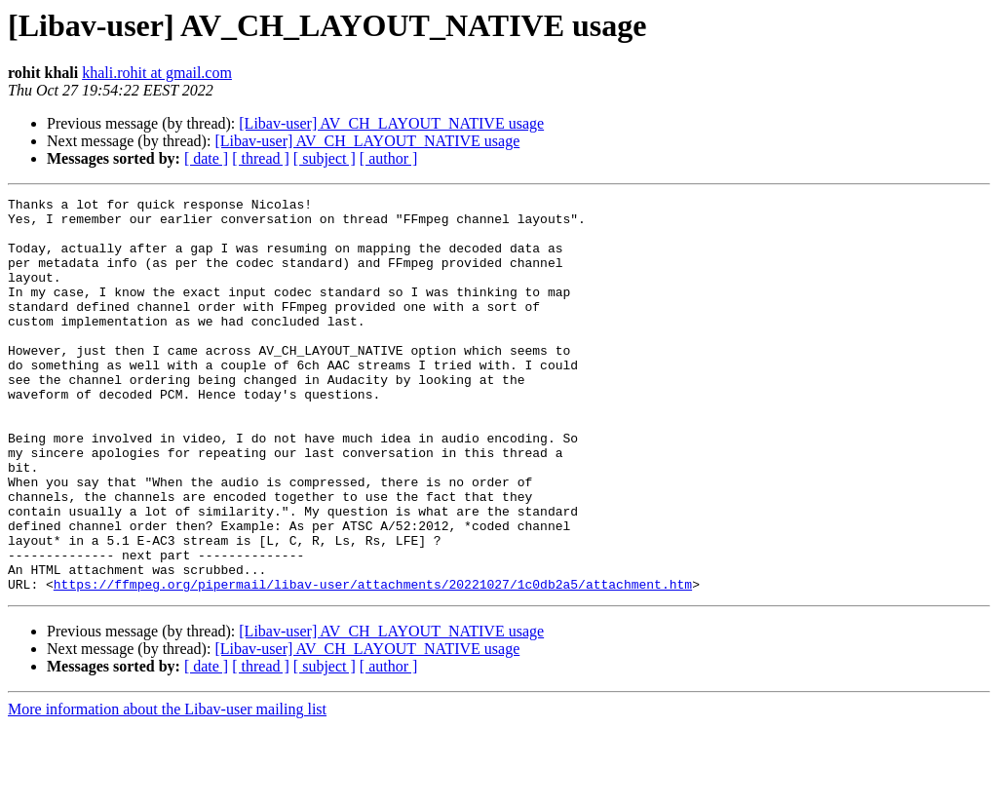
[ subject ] (324, 158)
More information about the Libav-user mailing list (167, 788)
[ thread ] (260, 158)
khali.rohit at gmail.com (157, 72)
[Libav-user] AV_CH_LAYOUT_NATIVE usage (391, 123)
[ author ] (389, 158)
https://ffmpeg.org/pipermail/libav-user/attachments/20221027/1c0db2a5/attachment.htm (373, 662)
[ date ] (206, 158)
